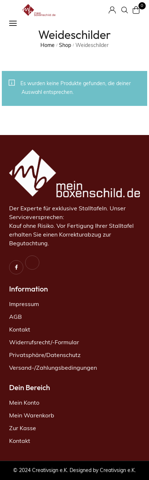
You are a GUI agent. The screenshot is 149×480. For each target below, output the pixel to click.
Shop (65, 45)
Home (47, 45)
